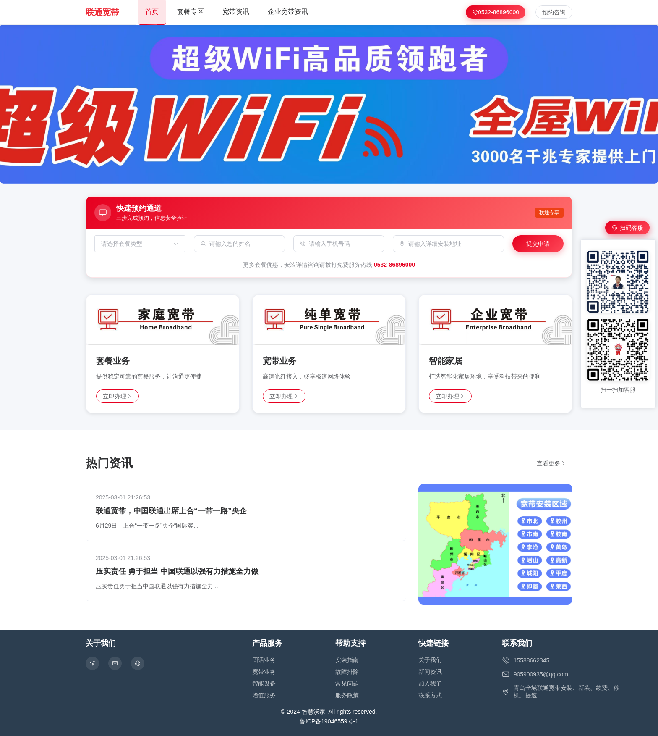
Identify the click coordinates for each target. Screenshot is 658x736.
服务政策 (347, 695)
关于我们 (430, 660)
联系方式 (430, 695)
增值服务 (264, 695)
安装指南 (347, 660)
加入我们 (430, 683)
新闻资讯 (430, 671)
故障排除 (347, 671)
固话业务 (264, 660)
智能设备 (264, 683)
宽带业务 (264, 671)
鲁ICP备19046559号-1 (329, 721)
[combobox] (135, 244)
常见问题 (347, 683)
